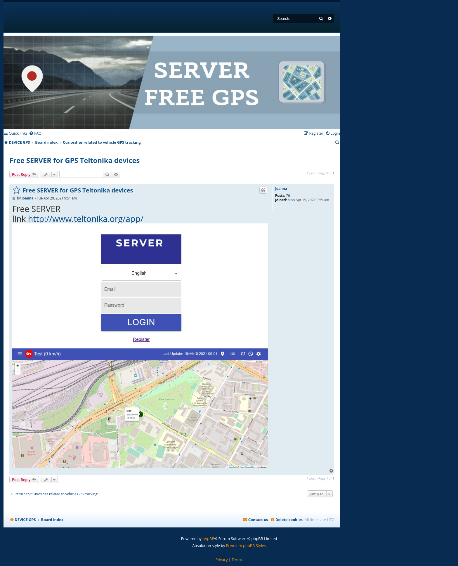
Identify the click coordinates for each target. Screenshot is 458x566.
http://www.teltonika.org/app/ (85, 218)
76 (288, 196)
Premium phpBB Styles (246, 545)
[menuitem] (35, 133)
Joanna (281, 189)
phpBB (208, 538)
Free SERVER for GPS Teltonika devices (74, 160)
